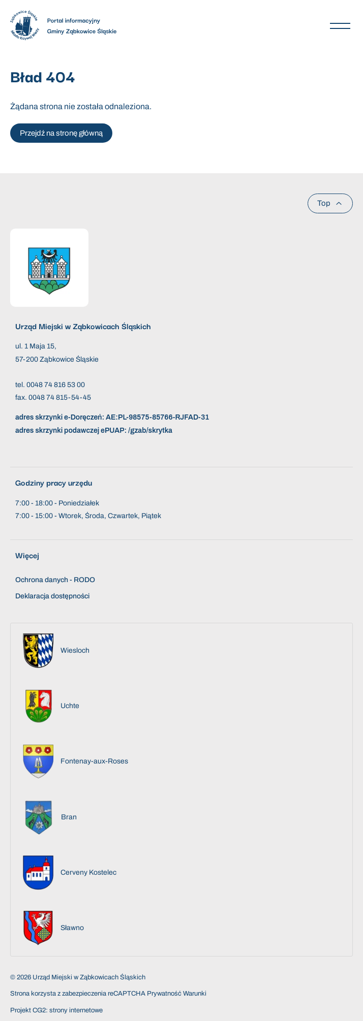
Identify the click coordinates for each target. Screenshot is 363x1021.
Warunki (194, 993)
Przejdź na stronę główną (61, 133)
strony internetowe (76, 1010)
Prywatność (164, 993)
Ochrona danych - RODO (55, 580)
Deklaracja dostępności (52, 596)
